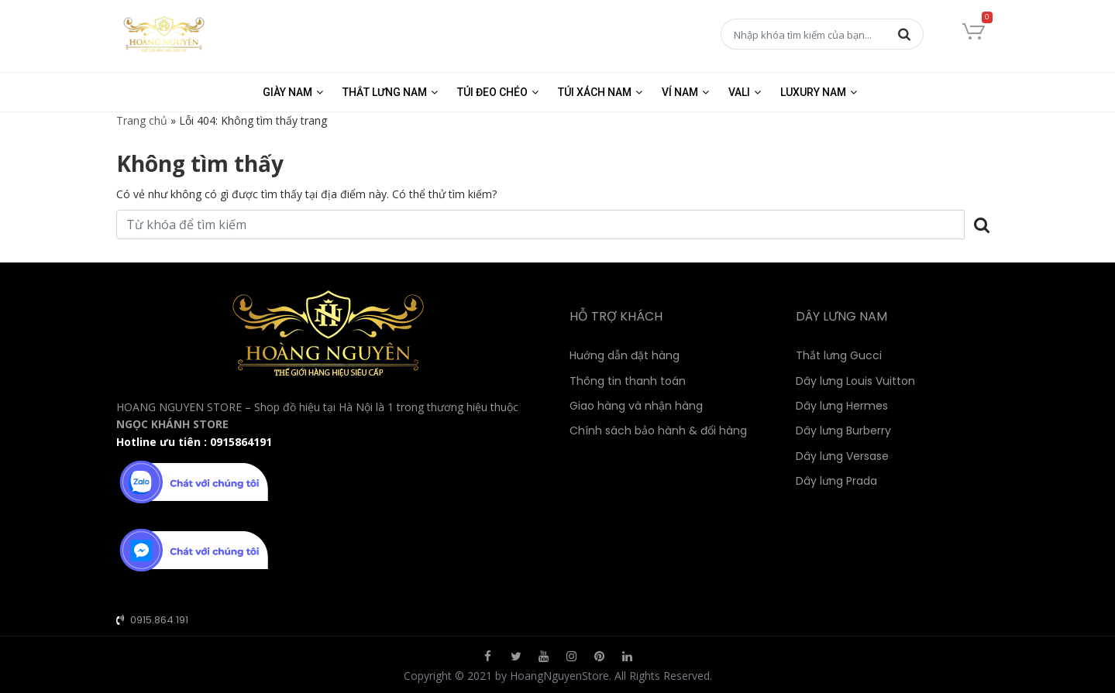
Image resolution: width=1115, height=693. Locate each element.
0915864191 (241, 441)
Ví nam (680, 92)
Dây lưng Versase (842, 456)
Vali (739, 92)
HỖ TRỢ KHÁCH (616, 316)
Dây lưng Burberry (843, 430)
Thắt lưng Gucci (839, 355)
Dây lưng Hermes (842, 405)
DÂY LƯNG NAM (841, 316)
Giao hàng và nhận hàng (636, 405)
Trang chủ (141, 120)
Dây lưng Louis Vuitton (855, 381)
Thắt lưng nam (384, 92)
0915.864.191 (159, 619)
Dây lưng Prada (836, 481)
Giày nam (287, 92)
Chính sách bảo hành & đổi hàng (658, 430)
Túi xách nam (594, 92)
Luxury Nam (813, 92)
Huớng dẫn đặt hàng (625, 355)
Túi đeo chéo (492, 92)
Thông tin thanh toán (628, 381)
